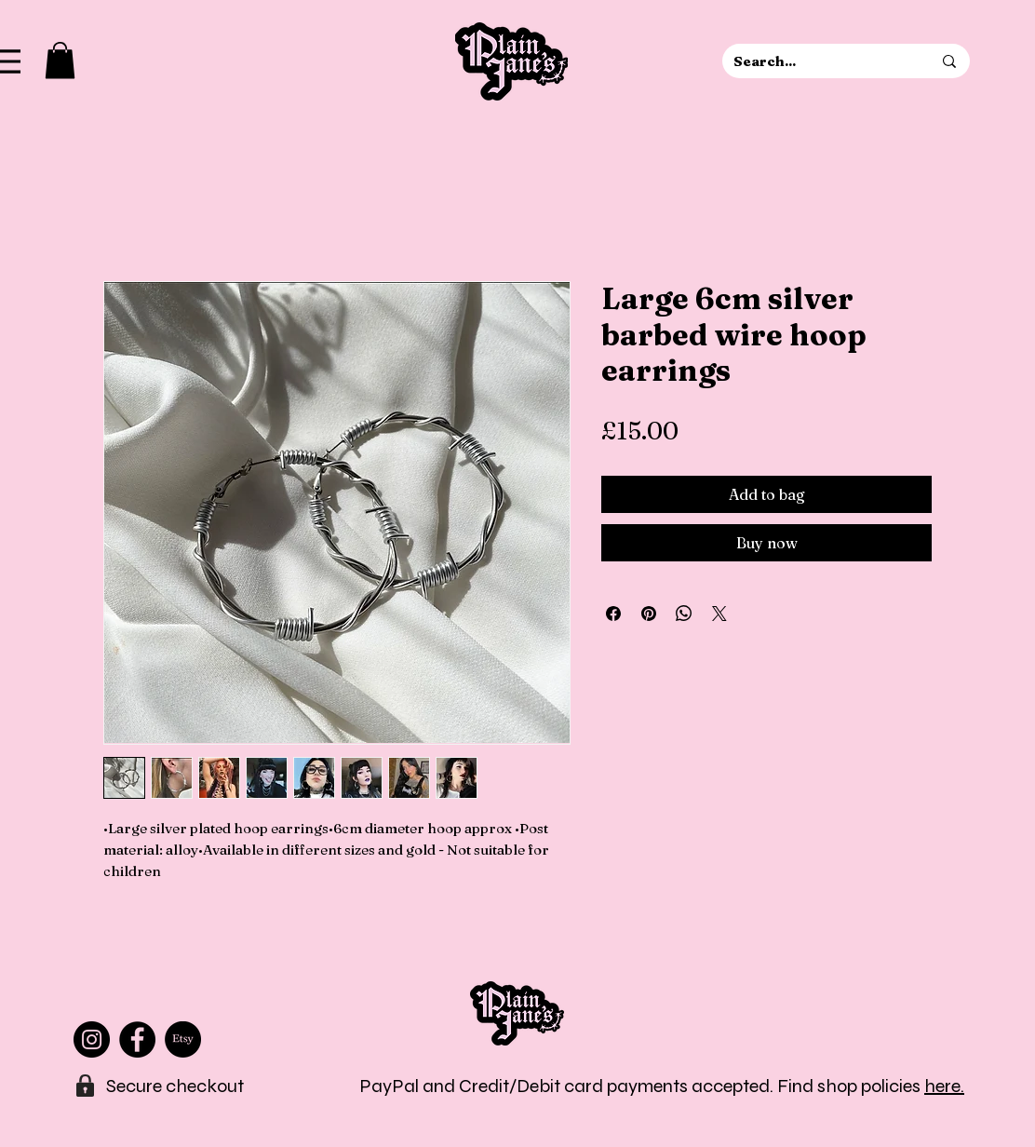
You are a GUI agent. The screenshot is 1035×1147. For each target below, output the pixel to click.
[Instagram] (92, 1039)
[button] (60, 60)
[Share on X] (719, 613)
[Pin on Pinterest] (649, 613)
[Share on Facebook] (613, 613)
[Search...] (818, 61)
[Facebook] (137, 1039)
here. (944, 1086)
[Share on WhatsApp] (684, 613)
